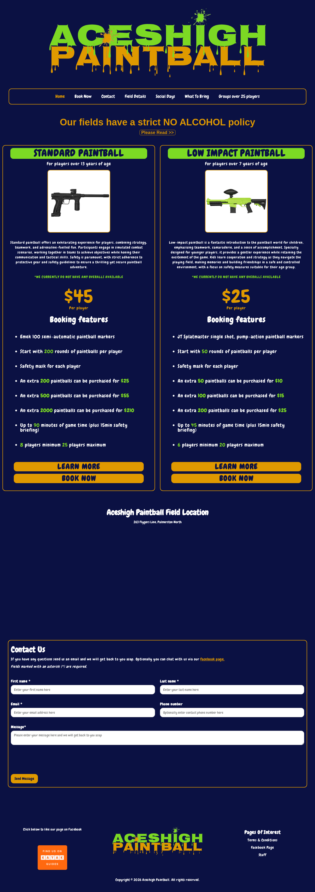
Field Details (135, 96)
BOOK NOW (79, 478)
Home (60, 96)
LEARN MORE (78, 466)
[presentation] (48, 760)
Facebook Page (262, 847)
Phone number (171, 704)
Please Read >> (157, 132)
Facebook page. (212, 659)
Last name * (169, 681)
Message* (18, 727)
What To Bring (197, 96)
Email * (16, 704)
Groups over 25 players (239, 96)
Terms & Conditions (262, 840)
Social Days (165, 96)
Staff (263, 854)
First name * (20, 681)
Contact (108, 96)
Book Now (83, 96)
